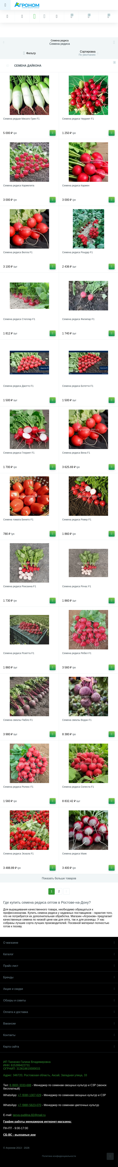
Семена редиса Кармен (75, 185)
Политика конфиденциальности (59, 1156)
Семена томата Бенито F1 (18, 519)
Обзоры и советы (59, 1000)
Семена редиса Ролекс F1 (18, 786)
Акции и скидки (59, 988)
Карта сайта (59, 1046)
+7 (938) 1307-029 (29, 1095)
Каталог (59, 954)
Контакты (59, 1035)
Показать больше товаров (59, 878)
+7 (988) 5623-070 (29, 1105)
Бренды (59, 977)
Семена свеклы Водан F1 (77, 720)
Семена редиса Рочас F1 (76, 586)
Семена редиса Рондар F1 (77, 252)
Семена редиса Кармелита (18, 185)
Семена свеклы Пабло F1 (18, 720)
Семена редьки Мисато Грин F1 (21, 118)
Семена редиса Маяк (74, 853)
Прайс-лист (59, 965)
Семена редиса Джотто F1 (18, 385)
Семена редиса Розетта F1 (18, 653)
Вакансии (59, 1023)
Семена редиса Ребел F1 (76, 653)
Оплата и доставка (59, 1011)
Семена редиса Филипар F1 (78, 319)
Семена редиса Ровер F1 (76, 519)
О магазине (59, 942)
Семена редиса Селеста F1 (78, 786)
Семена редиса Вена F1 (76, 452)
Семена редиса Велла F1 (18, 252)
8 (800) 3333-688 (20, 1085)
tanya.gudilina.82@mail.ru (29, 1115)
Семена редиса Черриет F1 (78, 118)
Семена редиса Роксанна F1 (19, 586)
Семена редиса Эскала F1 (18, 853)
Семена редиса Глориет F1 (19, 452)
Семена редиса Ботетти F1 (77, 385)
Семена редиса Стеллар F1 (19, 319)
